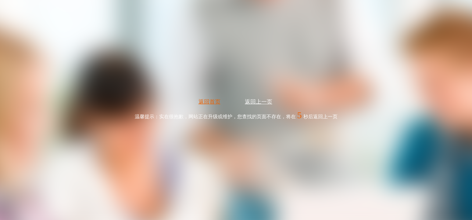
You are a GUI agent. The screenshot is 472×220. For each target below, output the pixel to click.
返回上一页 (258, 102)
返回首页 (209, 102)
